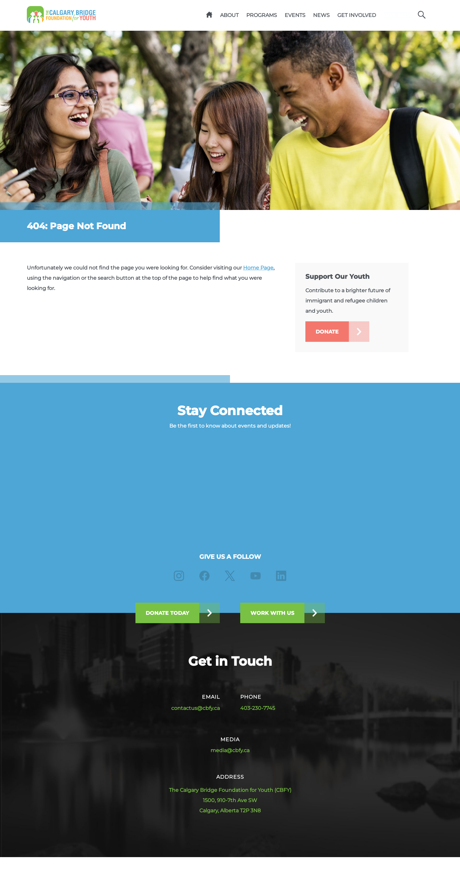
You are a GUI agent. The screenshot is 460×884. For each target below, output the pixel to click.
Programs (251, 15)
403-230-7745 (257, 709)
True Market (417, 860)
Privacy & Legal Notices (222, 860)
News (311, 15)
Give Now (393, 15)
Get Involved (346, 15)
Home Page (258, 269)
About (219, 15)
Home (199, 15)
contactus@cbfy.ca (195, 709)
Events (284, 15)
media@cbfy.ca (230, 751)
